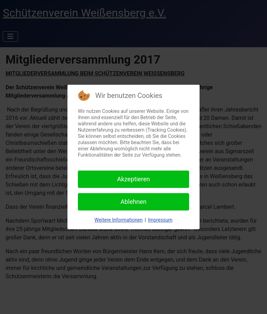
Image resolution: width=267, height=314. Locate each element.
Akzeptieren (133, 179)
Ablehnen (133, 201)
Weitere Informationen (119, 220)
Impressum (160, 220)
